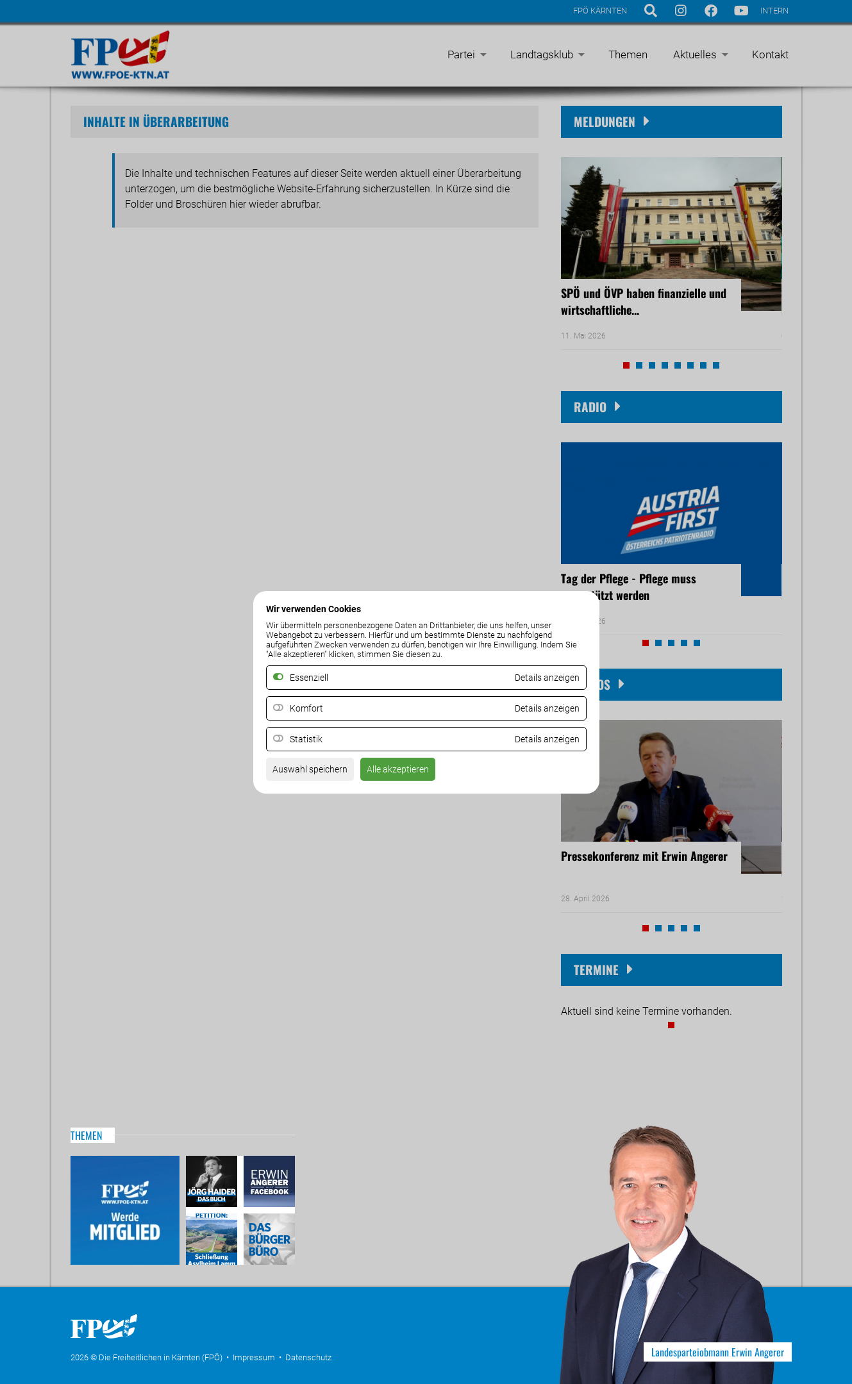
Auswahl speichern (315, 773)
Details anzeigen (542, 708)
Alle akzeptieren (412, 773)
